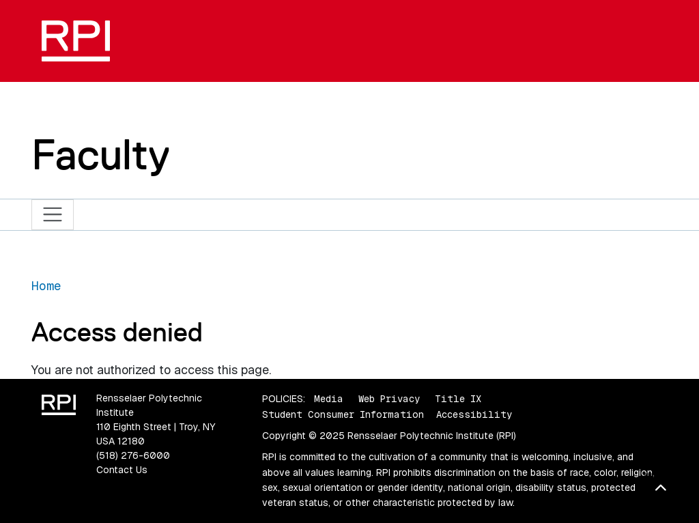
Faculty (100, 154)
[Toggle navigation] (52, 214)
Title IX (458, 399)
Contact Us (121, 470)
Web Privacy (389, 399)
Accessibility (474, 414)
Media (328, 399)
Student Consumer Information (343, 414)
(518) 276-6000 (133, 455)
